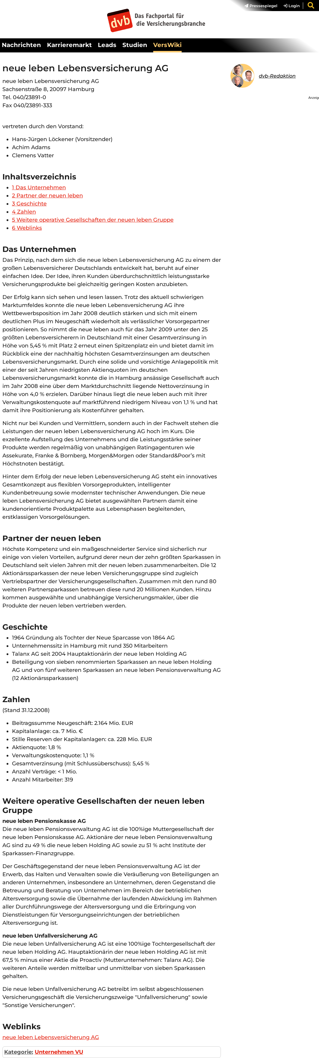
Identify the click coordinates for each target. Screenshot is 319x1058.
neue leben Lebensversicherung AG (50, 1037)
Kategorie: (18, 1052)
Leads (107, 45)
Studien (134, 45)
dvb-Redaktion (277, 76)
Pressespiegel (260, 5)
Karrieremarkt (69, 45)
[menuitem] (258, 5)
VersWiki (167, 45)
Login (291, 5)
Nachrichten (21, 45)
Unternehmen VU (59, 1052)
